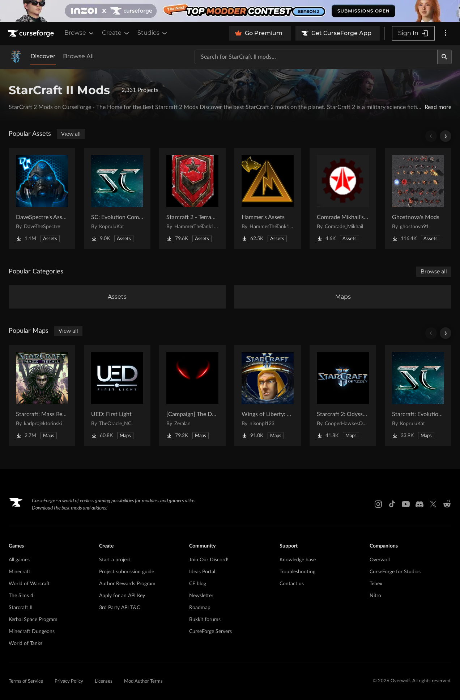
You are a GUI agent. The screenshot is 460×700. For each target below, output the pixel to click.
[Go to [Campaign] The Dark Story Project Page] (192, 395)
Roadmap (199, 607)
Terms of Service (26, 681)
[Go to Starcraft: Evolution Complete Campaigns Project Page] (418, 395)
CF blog (197, 583)
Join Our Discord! (209, 559)
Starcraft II (21, 607)
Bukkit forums (205, 619)
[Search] (444, 57)
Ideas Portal (202, 571)
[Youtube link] (405, 504)
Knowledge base (298, 559)
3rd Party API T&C (119, 607)
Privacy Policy (69, 681)
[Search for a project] (316, 57)
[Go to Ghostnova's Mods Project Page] (418, 198)
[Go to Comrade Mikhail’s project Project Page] (343, 198)
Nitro (375, 595)
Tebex (376, 583)
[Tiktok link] (392, 504)
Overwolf (380, 559)
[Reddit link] (447, 504)
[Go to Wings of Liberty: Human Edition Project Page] (267, 395)
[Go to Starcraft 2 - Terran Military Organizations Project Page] (192, 198)
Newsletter (201, 595)
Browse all (434, 271)
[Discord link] (419, 504)
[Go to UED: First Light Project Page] (117, 395)
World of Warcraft (29, 583)
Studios (152, 33)
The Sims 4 (21, 595)
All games (19, 559)
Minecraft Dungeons (32, 631)
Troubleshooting (297, 571)
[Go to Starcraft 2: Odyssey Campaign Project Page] (343, 395)
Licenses (103, 681)
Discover (43, 56)
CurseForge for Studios (395, 571)
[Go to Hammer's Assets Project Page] (267, 198)
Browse (79, 33)
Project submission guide (126, 571)
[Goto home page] (31, 33)
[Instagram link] (378, 504)
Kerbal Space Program (33, 619)
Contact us (292, 583)
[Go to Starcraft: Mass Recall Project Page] (42, 395)
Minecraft (19, 571)
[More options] (445, 33)
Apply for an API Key (122, 595)
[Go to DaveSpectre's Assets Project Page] (42, 198)
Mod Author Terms (143, 681)
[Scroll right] (445, 136)
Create (116, 33)
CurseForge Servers (210, 631)
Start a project (115, 559)
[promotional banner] (230, 11)
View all (71, 134)
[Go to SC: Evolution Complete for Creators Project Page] (117, 198)
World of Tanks (25, 643)
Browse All (78, 56)
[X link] (433, 504)
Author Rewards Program (127, 583)
